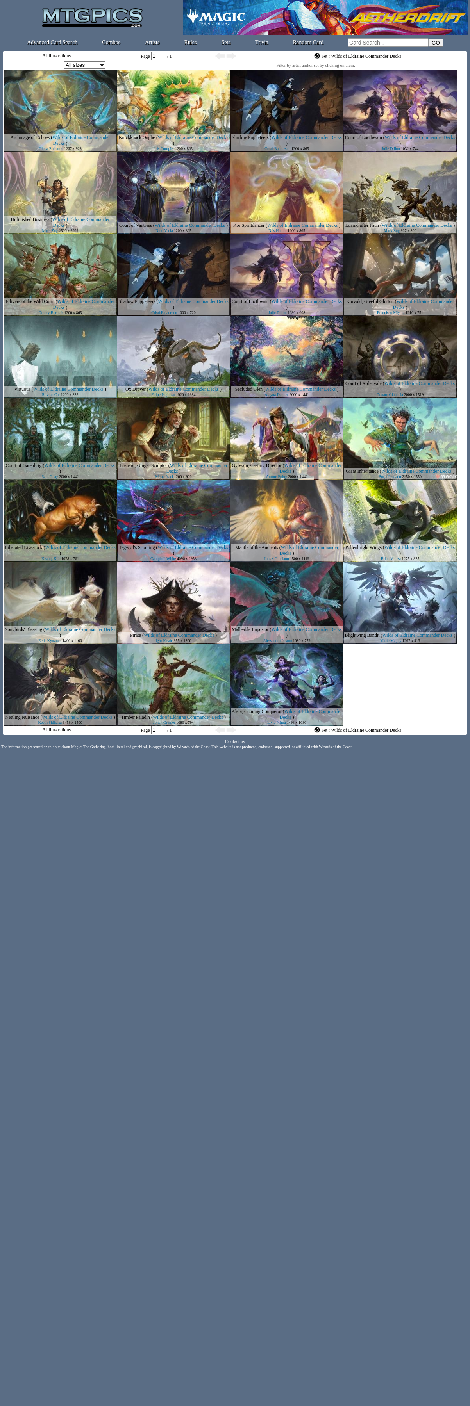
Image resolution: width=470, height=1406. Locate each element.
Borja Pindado (390, 476)
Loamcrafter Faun (362, 225)
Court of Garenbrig (23, 465)
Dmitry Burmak (50, 312)
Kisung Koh (51, 558)
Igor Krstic (164, 640)
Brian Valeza (391, 558)
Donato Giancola (390, 394)
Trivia (261, 42)
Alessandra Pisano (277, 640)
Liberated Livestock (23, 547)
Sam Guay (50, 476)
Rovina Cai (51, 394)
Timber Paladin (135, 717)
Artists (152, 42)
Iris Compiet (164, 148)
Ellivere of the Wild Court (29, 301)
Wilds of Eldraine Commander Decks (193, 137)
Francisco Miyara (390, 312)
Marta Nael (164, 476)
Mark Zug (50, 230)
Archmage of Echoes (30, 137)
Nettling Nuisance (22, 717)
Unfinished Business (30, 219)
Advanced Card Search (52, 42)
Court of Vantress (135, 225)
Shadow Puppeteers (250, 137)
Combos (111, 42)
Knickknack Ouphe (137, 137)
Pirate (135, 635)
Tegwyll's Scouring (137, 547)
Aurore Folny (276, 476)
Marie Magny (391, 640)
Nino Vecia (164, 230)
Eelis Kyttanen (49, 640)
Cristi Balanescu (277, 148)
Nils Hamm (277, 230)
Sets (226, 42)
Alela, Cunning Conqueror (257, 711)
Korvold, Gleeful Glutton (370, 301)
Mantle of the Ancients (256, 547)
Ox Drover (135, 389)
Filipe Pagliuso (163, 394)
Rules (190, 42)
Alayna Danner (276, 394)
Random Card (308, 42)
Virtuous (22, 389)
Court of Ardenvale (363, 383)
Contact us (235, 741)
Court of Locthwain (363, 137)
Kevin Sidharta (50, 722)
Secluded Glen (249, 389)
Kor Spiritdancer (248, 225)
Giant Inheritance (362, 471)
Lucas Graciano (276, 558)
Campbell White (163, 558)
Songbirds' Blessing (23, 629)
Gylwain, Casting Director (256, 465)
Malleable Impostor (250, 629)
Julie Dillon (391, 148)
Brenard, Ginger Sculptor (143, 465)
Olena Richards (51, 148)
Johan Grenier (164, 722)
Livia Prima (276, 722)
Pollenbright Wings (363, 547)
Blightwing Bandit (362, 635)
